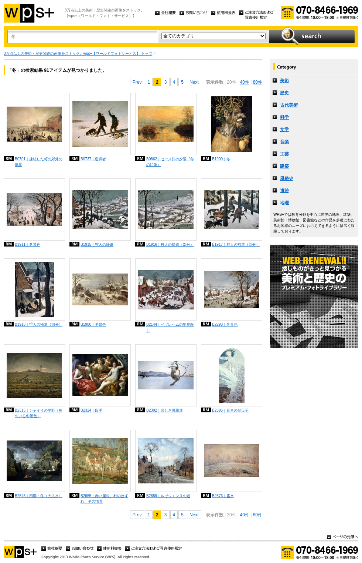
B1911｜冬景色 (27, 244)
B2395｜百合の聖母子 (230, 410)
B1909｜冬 (221, 159)
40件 (244, 82)
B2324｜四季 (91, 410)
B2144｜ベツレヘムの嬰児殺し (170, 327)
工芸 (284, 154)
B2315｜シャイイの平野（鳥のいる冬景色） (38, 413)
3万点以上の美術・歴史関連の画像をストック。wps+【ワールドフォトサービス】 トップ (78, 53)
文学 (284, 129)
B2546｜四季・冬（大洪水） (38, 496)
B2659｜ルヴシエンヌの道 (168, 496)
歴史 (284, 92)
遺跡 (284, 190)
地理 (284, 202)
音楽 (284, 141)
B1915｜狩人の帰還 (97, 244)
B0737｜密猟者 (93, 159)
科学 (284, 117)
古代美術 (289, 105)
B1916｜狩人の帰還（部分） (170, 244)
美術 (284, 80)
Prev (137, 82)
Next (194, 82)
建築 (284, 166)
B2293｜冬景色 (225, 324)
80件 (257, 82)
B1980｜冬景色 (93, 324)
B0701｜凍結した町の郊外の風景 (38, 162)
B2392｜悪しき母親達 (164, 410)
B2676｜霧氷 (223, 496)
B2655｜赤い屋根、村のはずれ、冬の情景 (104, 498)
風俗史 (286, 178)
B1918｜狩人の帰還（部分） (38, 324)
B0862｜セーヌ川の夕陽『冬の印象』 (170, 162)
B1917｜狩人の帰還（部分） (236, 244)
